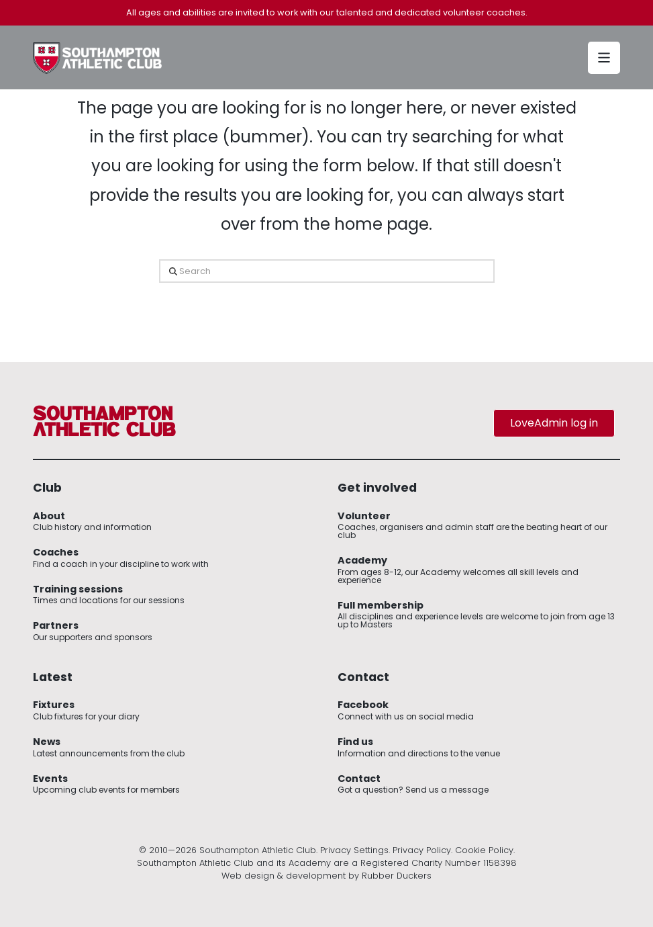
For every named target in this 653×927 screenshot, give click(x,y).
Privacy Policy (422, 850)
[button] (604, 58)
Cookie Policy (484, 850)
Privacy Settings (354, 850)
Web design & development (283, 875)
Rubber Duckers (397, 875)
